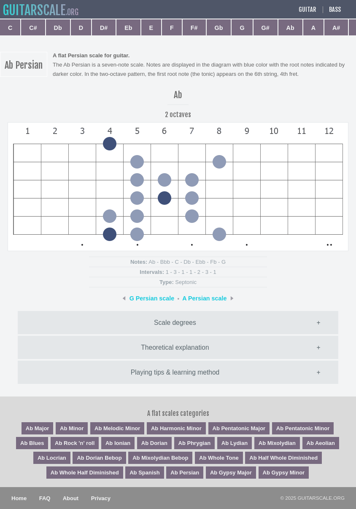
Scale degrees (175, 322)
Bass (335, 9)
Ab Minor (72, 428)
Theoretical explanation (175, 347)
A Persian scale (204, 298)
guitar (34, 10)
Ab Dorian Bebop (99, 458)
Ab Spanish (144, 472)
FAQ (45, 498)
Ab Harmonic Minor (176, 428)
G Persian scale (152, 298)
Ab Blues (32, 443)
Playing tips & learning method (175, 372)
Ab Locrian (52, 458)
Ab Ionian (117, 443)
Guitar (307, 9)
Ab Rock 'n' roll (74, 443)
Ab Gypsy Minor (284, 472)
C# (33, 27)
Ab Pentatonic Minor (302, 428)
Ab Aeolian (321, 443)
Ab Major (37, 428)
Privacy (101, 498)
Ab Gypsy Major (231, 472)
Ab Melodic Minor (117, 428)
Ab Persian (184, 472)
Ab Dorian (154, 443)
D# (104, 27)
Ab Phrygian (194, 443)
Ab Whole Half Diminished (85, 472)
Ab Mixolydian (277, 443)
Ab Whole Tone (219, 458)
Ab (290, 27)
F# (194, 27)
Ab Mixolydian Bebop (160, 458)
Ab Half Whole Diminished (283, 458)
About (71, 498)
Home (19, 498)
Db (58, 27)
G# (266, 27)
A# (336, 27)
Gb (219, 27)
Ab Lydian (234, 443)
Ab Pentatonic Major (239, 428)
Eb (128, 27)
